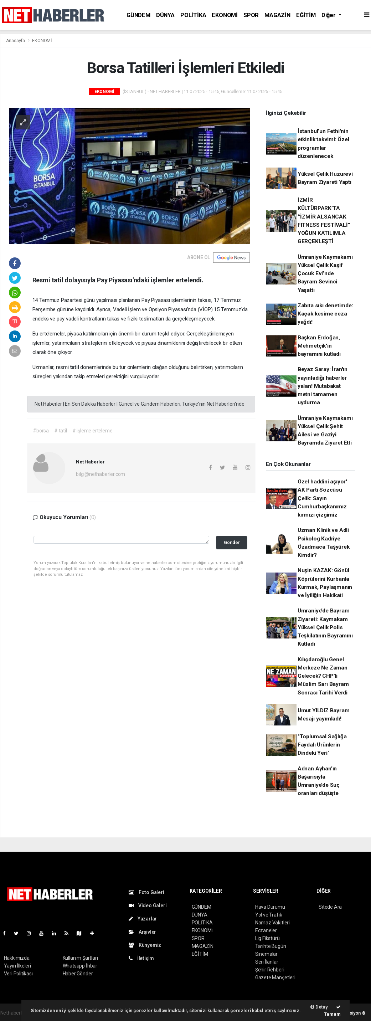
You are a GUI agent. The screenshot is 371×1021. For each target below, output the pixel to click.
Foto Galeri (146, 892)
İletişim (141, 958)
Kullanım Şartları (80, 958)
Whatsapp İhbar (80, 966)
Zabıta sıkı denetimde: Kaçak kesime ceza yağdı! (325, 313)
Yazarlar (143, 919)
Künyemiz (145, 945)
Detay (319, 1007)
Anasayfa (16, 40)
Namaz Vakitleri (272, 922)
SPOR (251, 15)
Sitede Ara (330, 907)
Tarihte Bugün (270, 946)
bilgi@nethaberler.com (100, 474)
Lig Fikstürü (267, 938)
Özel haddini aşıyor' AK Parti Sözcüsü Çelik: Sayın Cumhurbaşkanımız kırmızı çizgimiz (322, 498)
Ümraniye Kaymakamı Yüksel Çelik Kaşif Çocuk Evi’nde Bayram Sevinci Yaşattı (325, 273)
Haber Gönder (78, 973)
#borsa (41, 430)
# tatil (60, 430)
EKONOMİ (225, 15)
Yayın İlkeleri (17, 966)
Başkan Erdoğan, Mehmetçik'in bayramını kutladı (319, 346)
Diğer (329, 15)
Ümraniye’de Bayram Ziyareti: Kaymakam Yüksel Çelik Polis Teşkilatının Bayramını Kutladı (325, 627)
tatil (75, 367)
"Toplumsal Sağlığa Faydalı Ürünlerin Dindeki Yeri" (322, 744)
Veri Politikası (18, 973)
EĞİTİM (306, 15)
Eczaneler (266, 930)
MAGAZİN (277, 15)
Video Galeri (147, 905)
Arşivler (142, 932)
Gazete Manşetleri (275, 977)
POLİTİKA (193, 15)
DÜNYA (165, 15)
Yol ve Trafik (268, 915)
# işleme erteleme (92, 430)
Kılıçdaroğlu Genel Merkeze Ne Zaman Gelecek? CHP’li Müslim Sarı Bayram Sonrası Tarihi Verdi (323, 676)
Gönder (232, 542)
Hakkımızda (17, 958)
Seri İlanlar (266, 962)
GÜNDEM (138, 15)
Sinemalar (266, 954)
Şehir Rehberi (269, 970)
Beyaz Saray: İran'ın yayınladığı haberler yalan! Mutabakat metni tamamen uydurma (322, 386)
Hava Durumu (270, 907)
